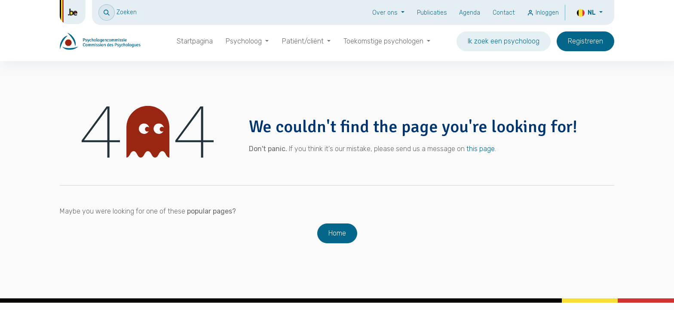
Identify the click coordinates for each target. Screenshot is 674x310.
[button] (117, 12)
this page (480, 149)
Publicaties (432, 12)
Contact (504, 12)
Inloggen (543, 12)
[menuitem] (194, 41)
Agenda (469, 12)
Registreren (585, 41)
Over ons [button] (385, 12)
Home (337, 233)
